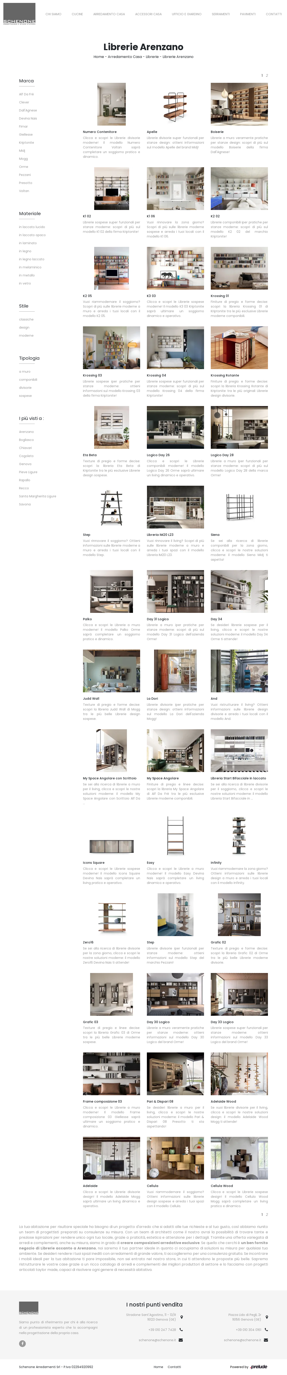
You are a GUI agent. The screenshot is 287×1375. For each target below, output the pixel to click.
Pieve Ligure (28, 472)
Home (98, 56)
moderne (26, 335)
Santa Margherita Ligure (37, 496)
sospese (25, 395)
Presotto (25, 183)
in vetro (25, 283)
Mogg (23, 158)
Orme (23, 167)
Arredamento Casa (109, 14)
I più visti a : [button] (31, 418)
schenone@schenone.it (157, 1340)
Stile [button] (23, 306)
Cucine (77, 14)
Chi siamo (53, 14)
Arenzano (26, 432)
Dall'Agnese (28, 110)
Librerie (152, 56)
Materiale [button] (30, 213)
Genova (25, 464)
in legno (25, 251)
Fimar (23, 126)
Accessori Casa (148, 14)
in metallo (27, 275)
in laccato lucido (32, 227)
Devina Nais (28, 118)
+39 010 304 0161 (248, 1330)
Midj (22, 150)
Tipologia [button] (29, 358)
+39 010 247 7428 (162, 1330)
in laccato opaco (32, 235)
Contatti (274, 14)
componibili (28, 379)
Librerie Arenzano (178, 56)
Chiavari (25, 448)
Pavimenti (248, 14)
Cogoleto (26, 456)
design (24, 327)
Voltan (24, 191)
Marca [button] (26, 81)
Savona (25, 504)
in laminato (28, 243)
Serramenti (221, 14)
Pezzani (25, 175)
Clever (24, 102)
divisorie (25, 387)
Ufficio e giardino (187, 14)
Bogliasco (26, 440)
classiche (26, 319)
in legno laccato (31, 259)
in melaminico (30, 267)
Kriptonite (26, 142)
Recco (24, 488)
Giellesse (26, 134)
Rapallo (24, 480)
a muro (24, 371)
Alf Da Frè (26, 94)
